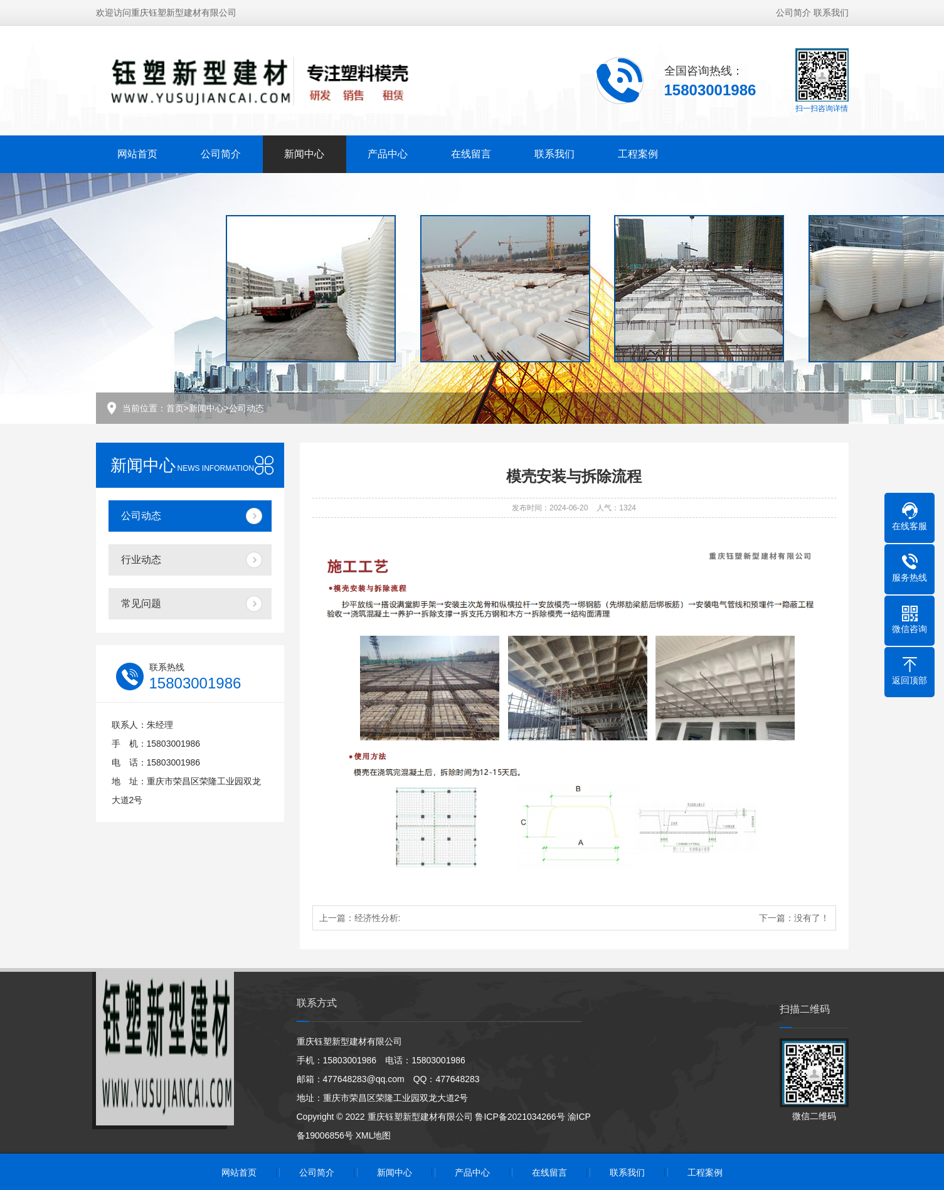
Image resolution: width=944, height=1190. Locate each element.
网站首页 (137, 154)
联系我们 (831, 13)
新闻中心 (304, 154)
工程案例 (638, 154)
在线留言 (471, 154)
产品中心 (388, 154)
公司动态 (246, 408)
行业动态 (141, 559)
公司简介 (793, 13)
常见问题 (141, 603)
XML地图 (373, 1135)
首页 (175, 408)
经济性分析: (377, 918)
